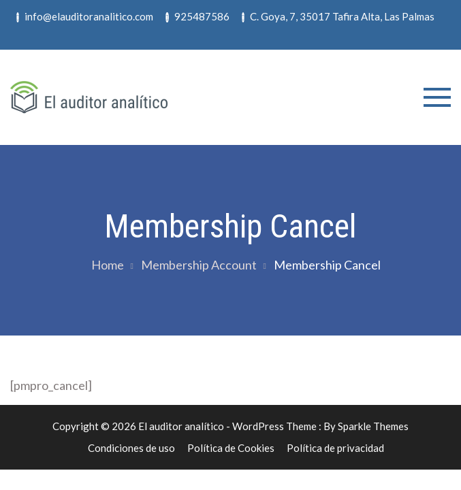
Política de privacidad (335, 448)
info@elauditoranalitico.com (84, 16)
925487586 (197, 16)
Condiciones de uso (131, 448)
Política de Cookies (230, 448)
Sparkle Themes (373, 426)
